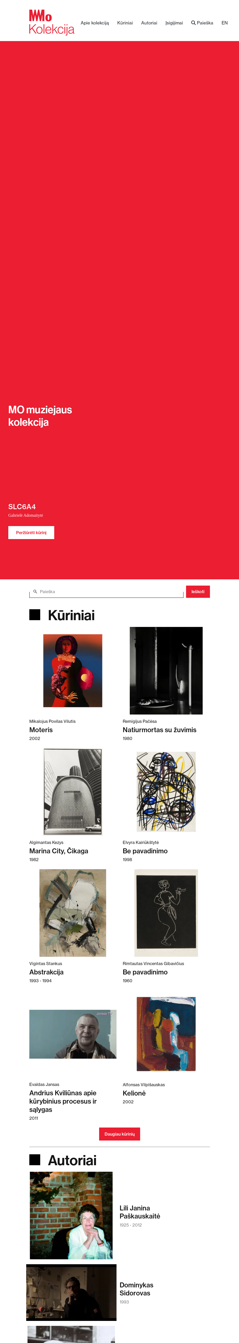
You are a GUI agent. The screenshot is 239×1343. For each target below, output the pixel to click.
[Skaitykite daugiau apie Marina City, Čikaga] (73, 792)
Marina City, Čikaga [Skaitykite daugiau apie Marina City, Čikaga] (58, 851)
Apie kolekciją (95, 22)
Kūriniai (125, 22)
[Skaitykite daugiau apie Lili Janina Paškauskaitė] (71, 1218)
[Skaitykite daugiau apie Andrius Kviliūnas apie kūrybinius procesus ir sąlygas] (73, 1034)
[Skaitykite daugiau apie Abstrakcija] (73, 913)
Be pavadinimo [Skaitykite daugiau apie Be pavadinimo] (145, 851)
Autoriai (149, 22)
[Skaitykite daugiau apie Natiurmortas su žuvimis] (166, 671)
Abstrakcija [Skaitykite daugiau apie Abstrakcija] (46, 972)
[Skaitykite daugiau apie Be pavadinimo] (166, 792)
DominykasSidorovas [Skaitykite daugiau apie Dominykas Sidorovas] (136, 1289)
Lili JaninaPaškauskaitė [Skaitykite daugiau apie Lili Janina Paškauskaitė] (140, 1212)
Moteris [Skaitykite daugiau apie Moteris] (41, 730)
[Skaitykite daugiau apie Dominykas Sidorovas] (71, 1295)
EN (225, 22)
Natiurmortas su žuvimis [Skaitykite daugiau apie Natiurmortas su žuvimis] (159, 730)
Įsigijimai (174, 22)
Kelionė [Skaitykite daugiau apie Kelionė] (134, 1093)
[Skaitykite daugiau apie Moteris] (73, 671)
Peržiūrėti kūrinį (31, 532)
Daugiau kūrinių (120, 1134)
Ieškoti (198, 591)
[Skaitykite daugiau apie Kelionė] (166, 1034)
